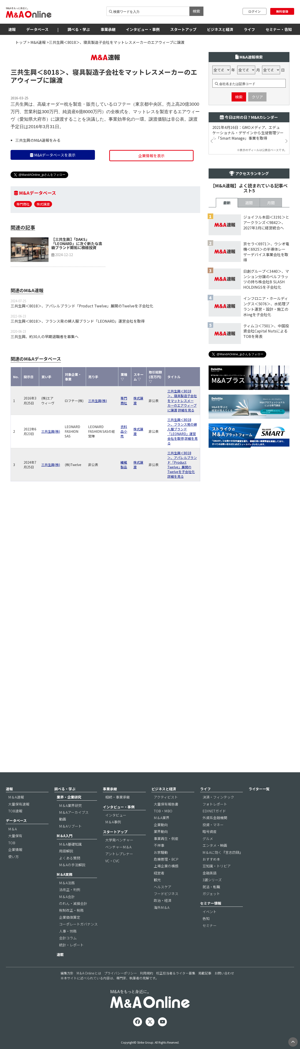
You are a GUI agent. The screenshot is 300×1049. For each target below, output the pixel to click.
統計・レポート (71, 957)
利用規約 (146, 986)
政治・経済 (162, 913)
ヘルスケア (162, 899)
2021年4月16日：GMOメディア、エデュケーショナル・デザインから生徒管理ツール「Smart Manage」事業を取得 (248, 161)
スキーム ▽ (138, 405)
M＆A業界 (161, 830)
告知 (206, 931)
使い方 (13, 869)
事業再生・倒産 (166, 851)
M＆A (12, 841)
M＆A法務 (67, 895)
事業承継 (108, 29)
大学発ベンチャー (119, 852)
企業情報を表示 (151, 184)
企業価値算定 (69, 930)
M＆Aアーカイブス (74, 825)
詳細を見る (186, 438)
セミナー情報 (210, 916)
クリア (257, 125)
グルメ (207, 851)
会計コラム (68, 950)
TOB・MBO (163, 823)
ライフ (249, 29)
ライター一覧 (259, 801)
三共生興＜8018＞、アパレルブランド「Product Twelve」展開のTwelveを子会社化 (82, 334)
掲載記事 (204, 986)
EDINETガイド (214, 823)
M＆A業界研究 (70, 818)
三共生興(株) (97, 428)
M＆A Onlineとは (89, 986)
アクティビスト (166, 809)
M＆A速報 (16, 809)
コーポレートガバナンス (78, 937)
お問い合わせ (224, 986)
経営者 (159, 885)
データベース (37, 29)
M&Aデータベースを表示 (52, 183)
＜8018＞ (51, 100)
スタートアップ (183, 29)
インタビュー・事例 (143, 29)
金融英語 (209, 885)
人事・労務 (68, 943)
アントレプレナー (119, 866)
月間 (271, 355)
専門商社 (23, 232)
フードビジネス (166, 906)
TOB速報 (15, 823)
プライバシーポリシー (120, 986)
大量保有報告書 (166, 816)
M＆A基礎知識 (70, 857)
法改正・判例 (69, 902)
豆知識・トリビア (216, 879)
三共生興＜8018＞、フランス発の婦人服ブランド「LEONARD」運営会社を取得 (78, 349)
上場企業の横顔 (166, 879)
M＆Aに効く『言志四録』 (222, 865)
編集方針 (67, 986)
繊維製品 (123, 492)
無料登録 (282, 11)
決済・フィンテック (218, 809)
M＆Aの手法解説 (72, 877)
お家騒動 (161, 865)
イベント (209, 924)
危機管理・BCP (166, 872)
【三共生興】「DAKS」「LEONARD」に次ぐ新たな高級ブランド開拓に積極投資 (76, 271)
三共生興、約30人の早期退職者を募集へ (45, 364)
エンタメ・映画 (214, 858)
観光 (157, 892)
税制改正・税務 (71, 923)
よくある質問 (69, 870)
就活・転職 (211, 899)
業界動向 (161, 844)
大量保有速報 (18, 816)
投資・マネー (213, 837)
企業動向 (161, 837)
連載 (60, 967)
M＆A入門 (64, 848)
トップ (20, 42)
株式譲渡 (43, 232)
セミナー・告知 (279, 29)
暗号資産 (209, 844)
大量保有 (15, 848)
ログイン (254, 11)
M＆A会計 (67, 909)
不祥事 (159, 858)
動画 (62, 832)
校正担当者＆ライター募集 (175, 986)
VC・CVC (112, 873)
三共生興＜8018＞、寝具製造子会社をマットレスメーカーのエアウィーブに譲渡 (182, 428)
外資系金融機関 (214, 830)
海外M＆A (161, 920)
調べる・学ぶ (79, 29)
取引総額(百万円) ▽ (155, 405)
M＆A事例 (113, 834)
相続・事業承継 (117, 809)
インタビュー (115, 827)
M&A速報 (38, 42)
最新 (227, 355)
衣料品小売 (123, 459)
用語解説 (66, 863)
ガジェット (211, 906)
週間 (249, 355)
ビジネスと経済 (220, 29)
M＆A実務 (64, 887)
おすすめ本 (211, 872)
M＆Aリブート (70, 838)
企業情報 (15, 862)
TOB (11, 855)
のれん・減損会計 (73, 916)
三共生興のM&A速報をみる (37, 168)
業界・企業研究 (69, 809)
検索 (196, 11)
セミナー (209, 938)
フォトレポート (214, 816)
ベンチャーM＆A (118, 859)
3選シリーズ (212, 892)
